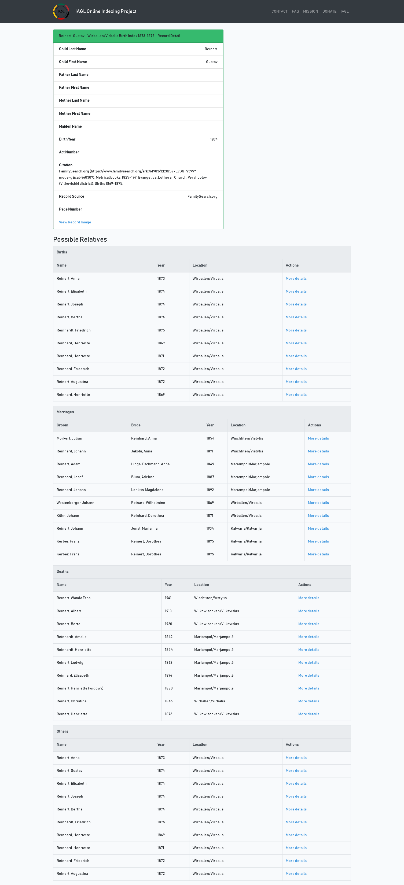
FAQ (295, 11)
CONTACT (279, 11)
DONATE (329, 11)
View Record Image (75, 222)
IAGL (345, 11)
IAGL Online (95, 11)
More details (296, 279)
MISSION (310, 11)
